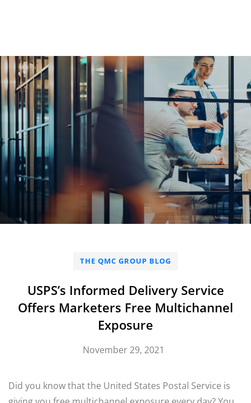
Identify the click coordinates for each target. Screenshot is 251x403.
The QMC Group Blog (125, 261)
